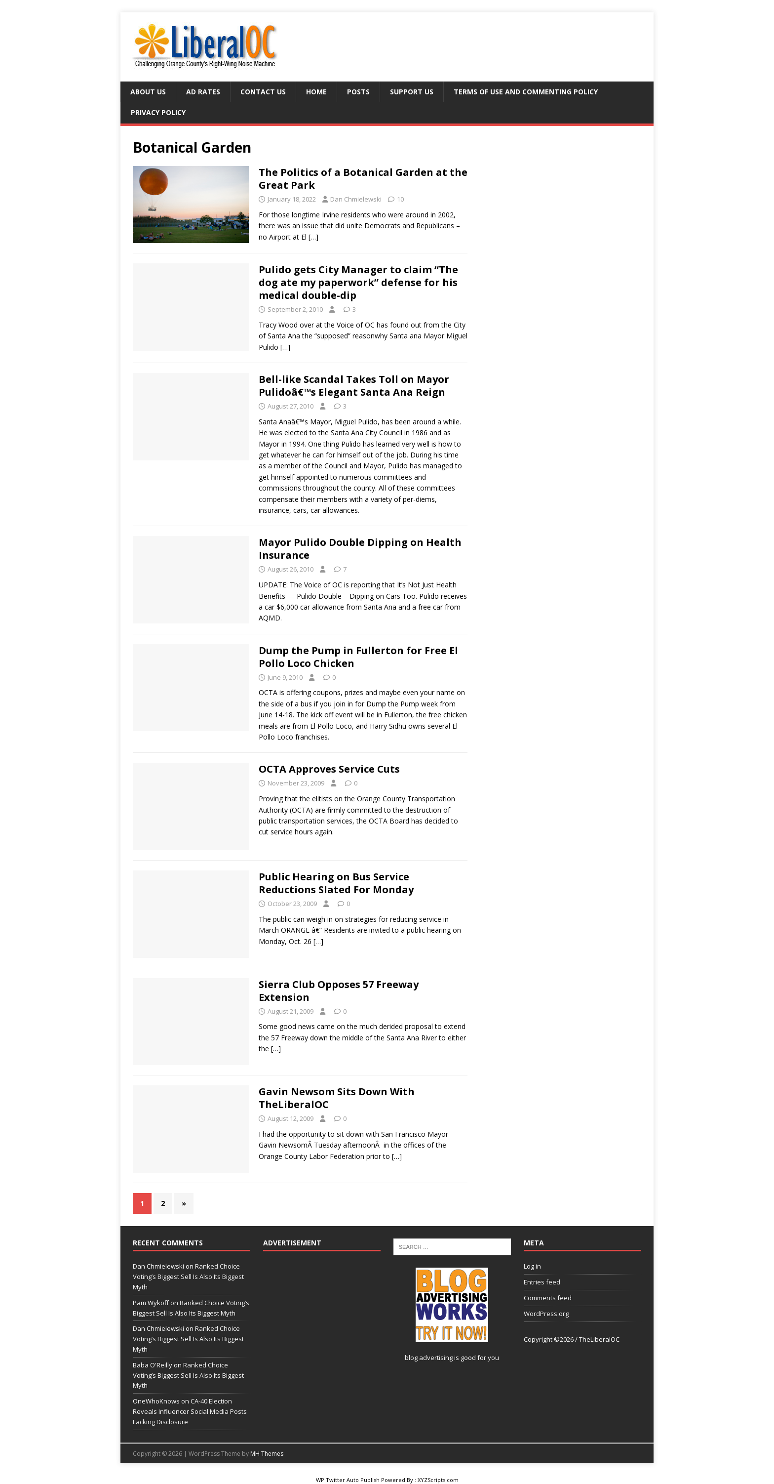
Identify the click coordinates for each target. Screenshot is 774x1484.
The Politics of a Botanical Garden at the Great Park (363, 178)
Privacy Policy (158, 112)
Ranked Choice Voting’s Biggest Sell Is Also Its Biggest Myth (188, 1276)
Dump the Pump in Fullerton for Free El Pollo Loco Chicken (358, 657)
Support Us (411, 91)
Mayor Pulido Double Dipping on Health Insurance (360, 549)
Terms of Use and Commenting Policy (526, 91)
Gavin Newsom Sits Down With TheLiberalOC (337, 1098)
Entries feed (542, 1282)
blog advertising (429, 1357)
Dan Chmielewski (356, 199)
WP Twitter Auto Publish (348, 1480)
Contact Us (263, 91)
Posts (358, 91)
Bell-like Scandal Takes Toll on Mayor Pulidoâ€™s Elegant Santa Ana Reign (354, 385)
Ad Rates (203, 91)
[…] (313, 237)
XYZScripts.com (438, 1480)
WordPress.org (546, 1313)
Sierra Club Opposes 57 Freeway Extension (339, 991)
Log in (532, 1266)
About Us (148, 91)
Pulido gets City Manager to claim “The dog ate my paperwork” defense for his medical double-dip (358, 282)
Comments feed (548, 1297)
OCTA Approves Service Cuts (329, 769)
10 (400, 199)
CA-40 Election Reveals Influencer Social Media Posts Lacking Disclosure (190, 1411)
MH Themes (266, 1453)
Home (316, 91)
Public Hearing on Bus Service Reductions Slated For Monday (336, 883)
